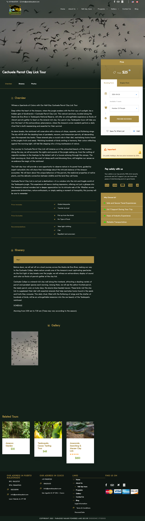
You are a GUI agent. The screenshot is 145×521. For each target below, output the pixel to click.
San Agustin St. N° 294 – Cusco (53, 493)
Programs (101, 9)
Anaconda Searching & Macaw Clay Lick (75, 447)
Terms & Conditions (83, 508)
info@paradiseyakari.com (19, 495)
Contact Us (127, 9)
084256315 (47, 484)
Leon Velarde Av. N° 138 (17, 499)
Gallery (114, 9)
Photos (33, 84)
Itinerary (21, 84)
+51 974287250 (47, 479)
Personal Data (80, 512)
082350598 (14, 490)
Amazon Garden (9, 444)
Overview (8, 84)
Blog (136, 9)
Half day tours (86, 9)
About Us (71, 9)
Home (63, 9)
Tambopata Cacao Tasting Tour (44, 446)
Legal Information (81, 504)
